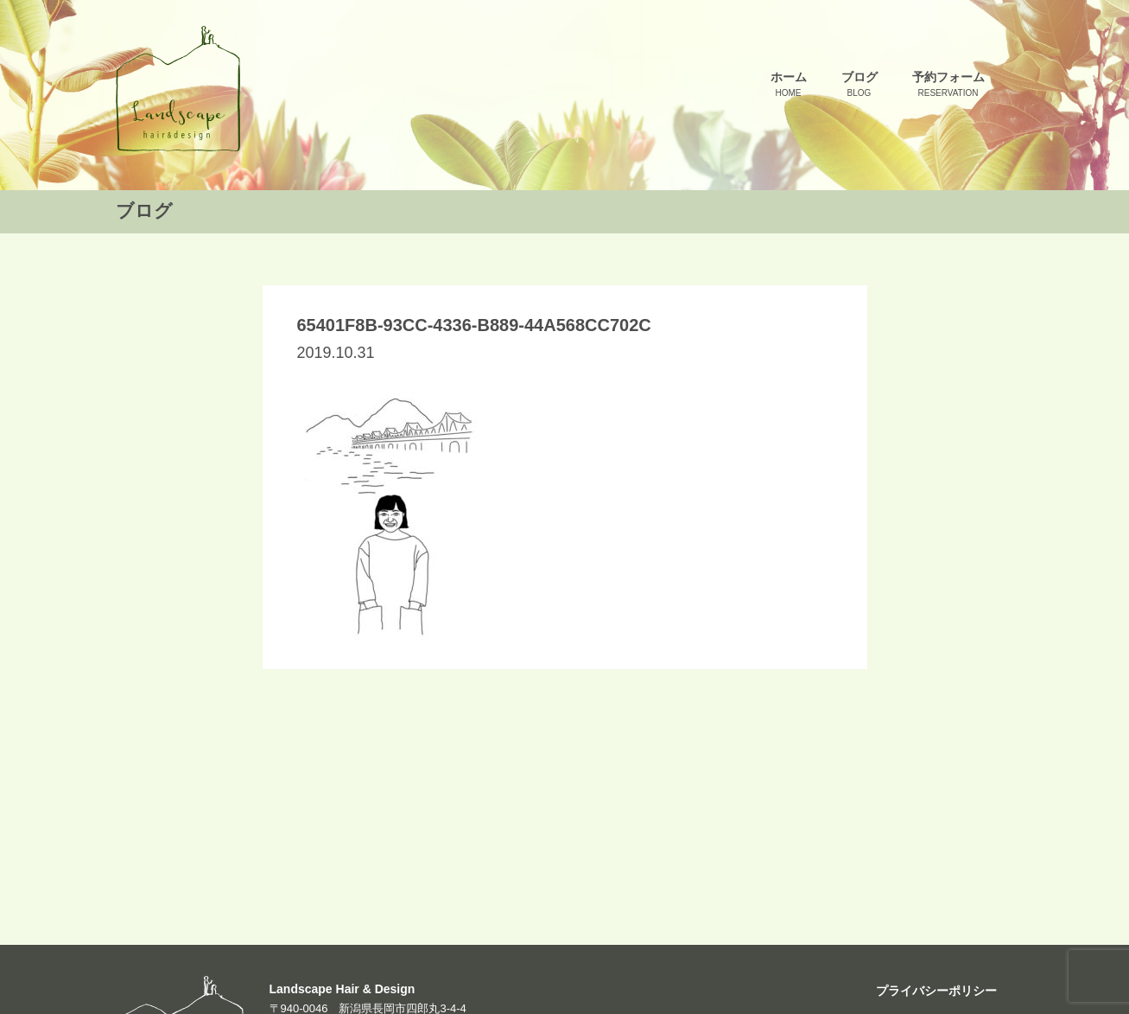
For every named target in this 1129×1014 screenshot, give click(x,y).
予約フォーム (948, 85)
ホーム (789, 85)
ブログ (859, 85)
